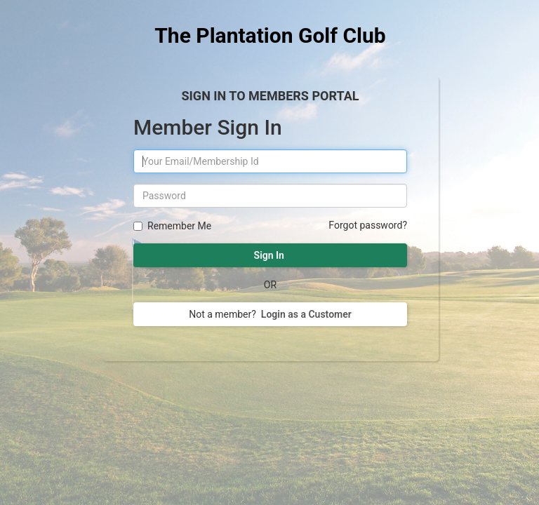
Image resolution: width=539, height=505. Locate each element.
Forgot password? (367, 225)
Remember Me (177, 225)
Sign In (270, 255)
